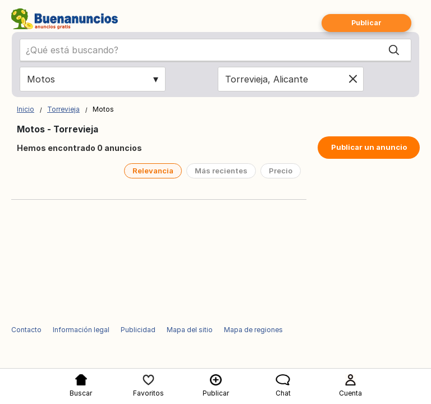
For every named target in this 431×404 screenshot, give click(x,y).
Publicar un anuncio (369, 147)
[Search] (394, 50)
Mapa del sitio (190, 329)
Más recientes (221, 170)
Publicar (366, 23)
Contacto (26, 329)
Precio (280, 170)
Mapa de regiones (253, 329)
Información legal (81, 329)
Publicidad (138, 329)
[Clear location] (353, 79)
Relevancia (152, 170)
